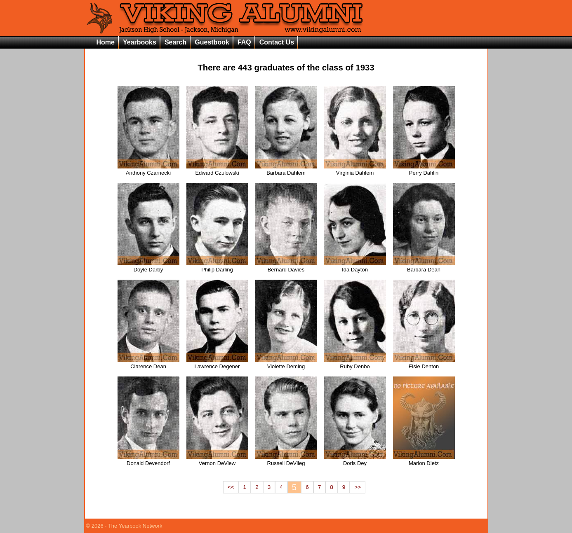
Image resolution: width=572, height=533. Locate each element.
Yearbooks (139, 42)
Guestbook (212, 42)
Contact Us (276, 42)
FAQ (244, 42)
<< (231, 487)
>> (357, 487)
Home (106, 42)
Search (175, 42)
